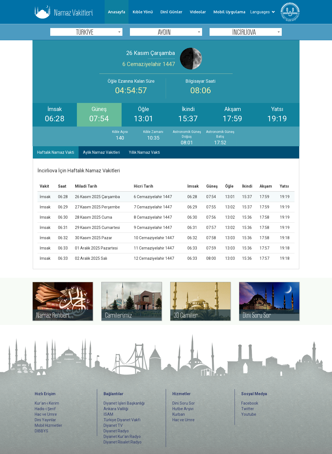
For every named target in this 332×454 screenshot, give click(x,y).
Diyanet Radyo (116, 431)
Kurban (178, 414)
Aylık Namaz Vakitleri (101, 152)
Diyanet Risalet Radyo (123, 442)
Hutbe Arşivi (182, 409)
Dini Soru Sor (183, 403)
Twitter (247, 409)
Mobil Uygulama (229, 11)
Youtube (248, 414)
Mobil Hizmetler (48, 425)
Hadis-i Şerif (45, 409)
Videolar (198, 11)
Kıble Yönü (143, 11)
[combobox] (86, 32)
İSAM (108, 414)
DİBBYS (41, 431)
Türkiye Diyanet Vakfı (122, 420)
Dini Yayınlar (45, 420)
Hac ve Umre (46, 414)
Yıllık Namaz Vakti (144, 152)
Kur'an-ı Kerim (47, 403)
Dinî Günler (171, 11)
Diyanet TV (113, 425)
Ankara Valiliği (116, 409)
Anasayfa (116, 11)
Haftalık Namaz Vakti (55, 152)
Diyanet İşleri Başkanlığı (124, 403)
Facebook (249, 403)
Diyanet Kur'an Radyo (122, 436)
